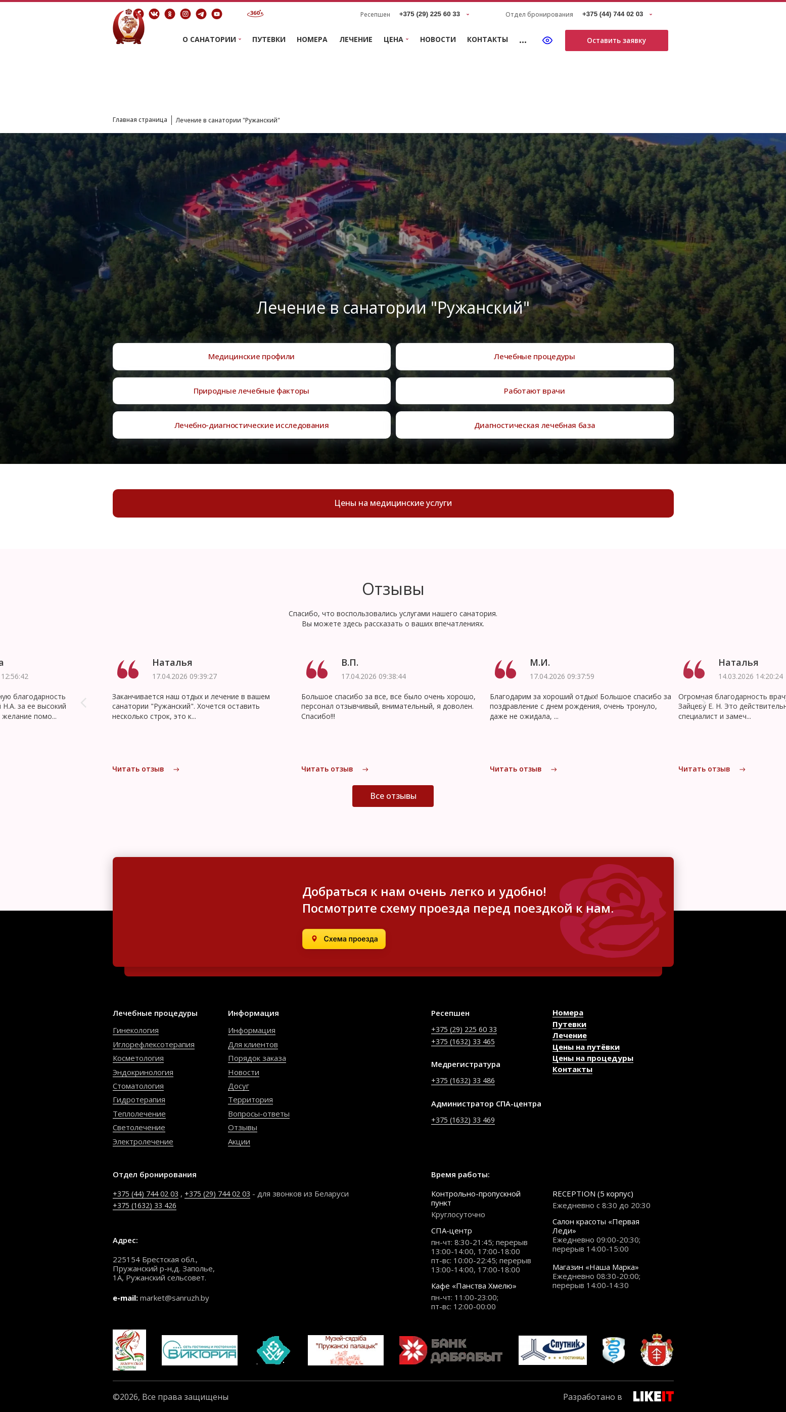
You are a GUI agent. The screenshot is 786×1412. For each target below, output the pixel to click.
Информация (251, 1029)
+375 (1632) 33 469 (466, 1119)
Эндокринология (143, 1071)
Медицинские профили (251, 346)
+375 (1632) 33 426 (148, 1205)
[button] (83, 706)
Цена (393, 39)
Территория (250, 1099)
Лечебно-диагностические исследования (251, 423)
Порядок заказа (257, 1057)
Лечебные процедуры (534, 346)
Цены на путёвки (586, 1046)
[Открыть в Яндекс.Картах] (344, 938)
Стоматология (138, 1085)
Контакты (487, 39)
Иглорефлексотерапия (154, 1044)
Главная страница (144, 119)
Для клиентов (253, 1044)
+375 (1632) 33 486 (466, 1080)
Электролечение (143, 1141)
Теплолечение (139, 1113)
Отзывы (242, 1127)
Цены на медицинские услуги (393, 504)
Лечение (356, 39)
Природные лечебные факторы (251, 384)
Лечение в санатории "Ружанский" (245, 119)
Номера (312, 39)
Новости (438, 39)
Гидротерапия (139, 1099)
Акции (239, 1141)
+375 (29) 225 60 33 (467, 1028)
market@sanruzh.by (174, 1297)
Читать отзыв (146, 772)
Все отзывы (393, 808)
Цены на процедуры (592, 1057)
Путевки (269, 39)
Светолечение (139, 1127)
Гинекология (136, 1029)
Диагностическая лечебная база (534, 423)
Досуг (238, 1085)
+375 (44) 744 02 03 (149, 1193)
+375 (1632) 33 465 (466, 1040)
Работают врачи (535, 384)
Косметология (138, 1057)
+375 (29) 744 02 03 (227, 1193)
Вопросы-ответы (259, 1113)
